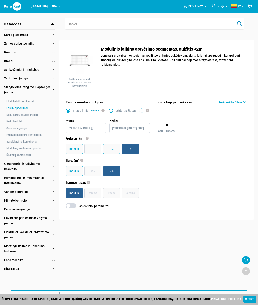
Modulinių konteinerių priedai (23, 148)
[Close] (249, 299)
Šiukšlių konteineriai (18, 155)
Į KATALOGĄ (39, 6)
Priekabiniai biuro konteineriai (24, 134)
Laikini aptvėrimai (17, 108)
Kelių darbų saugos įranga (22, 114)
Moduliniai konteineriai (20, 101)
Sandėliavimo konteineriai (21, 141)
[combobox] (150, 23)
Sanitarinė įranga (16, 128)
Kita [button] (56, 6)
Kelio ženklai (14, 121)
